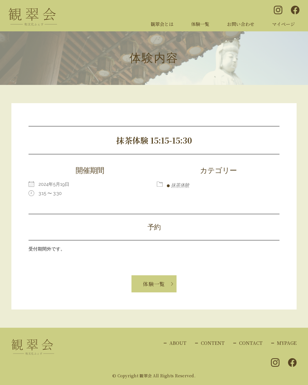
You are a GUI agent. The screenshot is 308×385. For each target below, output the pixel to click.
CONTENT (213, 343)
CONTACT (251, 343)
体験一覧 (200, 24)
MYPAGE (287, 343)
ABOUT (178, 343)
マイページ (283, 24)
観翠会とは (162, 24)
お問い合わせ (240, 24)
